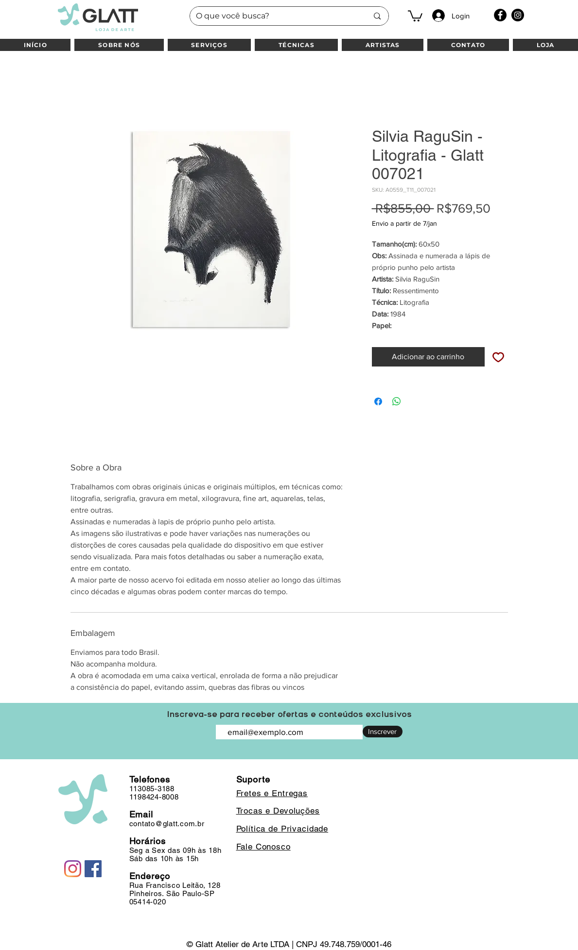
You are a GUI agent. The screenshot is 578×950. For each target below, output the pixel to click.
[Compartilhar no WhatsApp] (397, 401)
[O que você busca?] (275, 16)
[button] (415, 15)
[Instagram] (517, 15)
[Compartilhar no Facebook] (378, 401)
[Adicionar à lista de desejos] (498, 357)
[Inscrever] (383, 731)
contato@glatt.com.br (167, 823)
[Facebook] (500, 15)
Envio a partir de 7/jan (404, 223)
